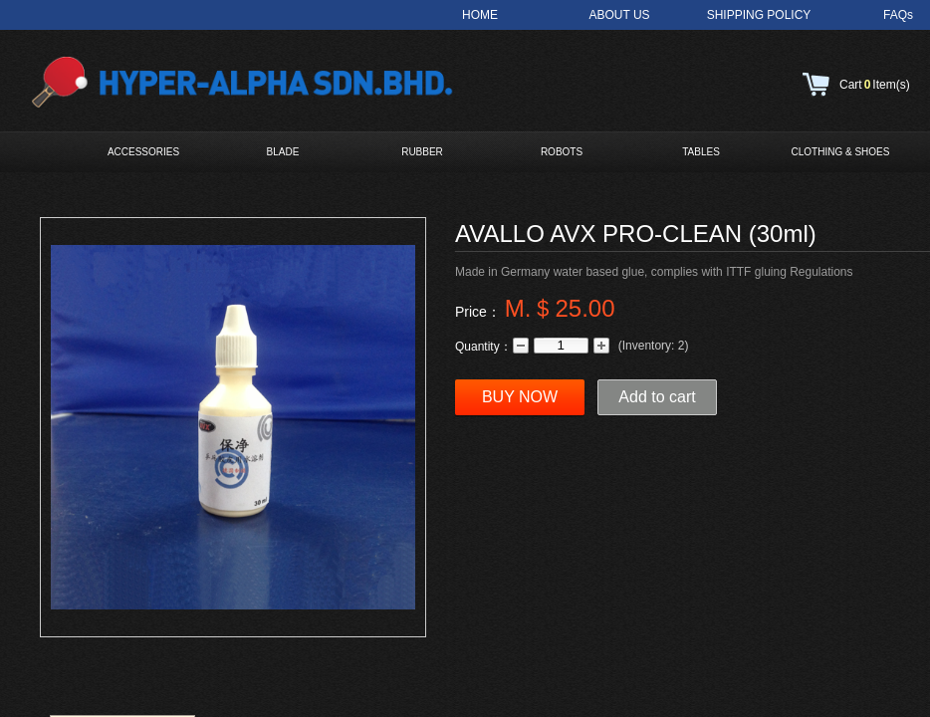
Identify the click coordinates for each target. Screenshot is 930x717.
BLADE (283, 151)
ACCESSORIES (143, 151)
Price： (478, 312)
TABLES (701, 151)
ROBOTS (561, 151)
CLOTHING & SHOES (841, 151)
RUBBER (422, 151)
